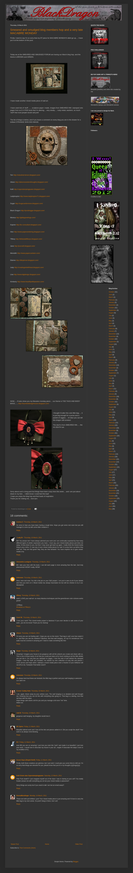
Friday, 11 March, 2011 (32, 726)
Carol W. (19, 617)
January (111, 302)
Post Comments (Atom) (28, 848)
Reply (18, 530)
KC (17, 742)
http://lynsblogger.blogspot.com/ (33, 210)
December (112, 334)
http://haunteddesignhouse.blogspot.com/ (33, 403)
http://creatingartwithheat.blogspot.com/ (29, 267)
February (112, 300)
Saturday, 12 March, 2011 (53, 775)
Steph (18, 651)
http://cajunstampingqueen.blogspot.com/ (29, 189)
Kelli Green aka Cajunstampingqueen (29, 775)
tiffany (18, 595)
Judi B (18, 713)
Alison (18, 633)
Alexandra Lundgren (23, 562)
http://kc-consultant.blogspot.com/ (28, 225)
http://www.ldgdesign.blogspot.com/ (27, 274)
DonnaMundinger (22, 795)
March (111, 297)
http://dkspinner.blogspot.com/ (27, 260)
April (110, 323)
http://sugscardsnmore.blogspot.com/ (29, 203)
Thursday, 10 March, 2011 (33, 522)
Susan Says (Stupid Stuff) (25, 760)
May (110, 321)
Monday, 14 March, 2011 (38, 795)
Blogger (75, 861)
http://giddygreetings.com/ (25, 218)
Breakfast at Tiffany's (23, 607)
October (111, 292)
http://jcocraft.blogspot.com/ (24, 246)
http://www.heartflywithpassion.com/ (30, 282)
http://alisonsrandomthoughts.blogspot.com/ (31, 182)
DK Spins (19, 726)
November (112, 305)
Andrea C (19, 522)
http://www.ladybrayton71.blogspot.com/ (35, 196)
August (111, 313)
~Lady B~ (19, 538)
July (110, 315)
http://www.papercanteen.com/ (28, 253)
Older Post (78, 844)
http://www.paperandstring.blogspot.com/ (29, 232)
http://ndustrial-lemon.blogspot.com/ (26, 175)
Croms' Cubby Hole (23, 691)
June (110, 295)
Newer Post (15, 844)
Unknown (19, 577)
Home (47, 844)
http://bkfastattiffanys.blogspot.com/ (29, 239)
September (112, 310)
